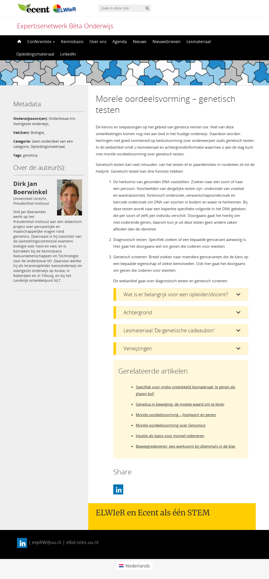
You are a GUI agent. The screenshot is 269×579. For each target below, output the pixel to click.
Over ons (98, 41)
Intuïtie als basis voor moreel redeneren (170, 435)
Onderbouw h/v (62, 118)
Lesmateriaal (198, 41)
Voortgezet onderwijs (30, 123)
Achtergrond (138, 312)
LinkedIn (68, 54)
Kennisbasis (72, 41)
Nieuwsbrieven (166, 41)
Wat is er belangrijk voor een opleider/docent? (176, 294)
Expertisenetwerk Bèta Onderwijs (65, 25)
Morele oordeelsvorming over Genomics (171, 425)
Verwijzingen (138, 348)
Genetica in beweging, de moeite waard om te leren (180, 404)
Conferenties (41, 41)
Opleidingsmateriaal (35, 54)
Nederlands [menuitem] (138, 566)
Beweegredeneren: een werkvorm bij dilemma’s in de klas (185, 446)
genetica (30, 155)
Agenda (119, 41)
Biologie (37, 132)
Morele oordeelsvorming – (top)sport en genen (176, 414)
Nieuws (139, 41)
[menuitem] (134, 565)
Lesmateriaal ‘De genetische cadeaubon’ (169, 330)
